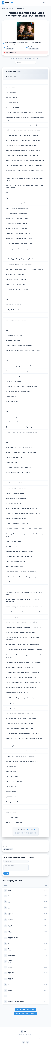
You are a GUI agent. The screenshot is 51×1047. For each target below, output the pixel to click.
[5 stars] (35, 833)
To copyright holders (25, 1038)
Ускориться (11, 901)
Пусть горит (11, 996)
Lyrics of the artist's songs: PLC (25, 1009)
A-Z (48, 2)
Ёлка (10, 950)
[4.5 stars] (33, 833)
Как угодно (11, 972)
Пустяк (10, 890)
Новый (10, 990)
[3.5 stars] (29, 833)
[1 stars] (18, 833)
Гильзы (10, 925)
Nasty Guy (11, 943)
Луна (10, 908)
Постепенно (11, 955)
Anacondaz (11, 920)
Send (6, 873)
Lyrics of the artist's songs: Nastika (25, 1013)
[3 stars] (27, 833)
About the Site (14, 1038)
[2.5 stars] (24, 833)
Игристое (10, 913)
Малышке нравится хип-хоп (16, 1001)
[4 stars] (31, 833)
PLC (13, 8)
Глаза (9, 931)
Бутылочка (11, 907)
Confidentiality (36, 1038)
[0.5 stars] (16, 833)
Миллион (10, 984)
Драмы (10, 960)
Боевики (10, 919)
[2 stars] (22, 833)
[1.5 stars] (20, 833)
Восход (10, 967)
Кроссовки (11, 978)
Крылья (10, 949)
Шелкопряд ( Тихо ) (13, 937)
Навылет (10, 896)
